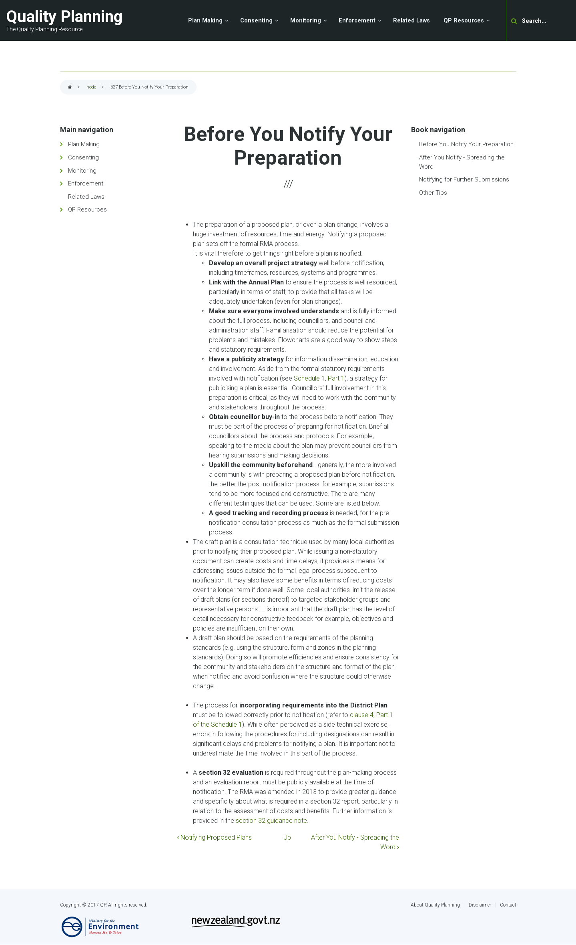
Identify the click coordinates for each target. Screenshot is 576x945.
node (91, 87)
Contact (508, 905)
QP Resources (87, 209)
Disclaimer (480, 905)
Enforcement (85, 183)
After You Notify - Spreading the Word (462, 162)
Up (287, 837)
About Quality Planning (435, 905)
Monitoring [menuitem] (305, 20)
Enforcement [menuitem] (357, 20)
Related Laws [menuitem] (411, 20)
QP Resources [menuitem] (464, 20)
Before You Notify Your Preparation (466, 144)
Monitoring (82, 170)
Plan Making (84, 144)
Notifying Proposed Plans (214, 837)
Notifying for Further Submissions (464, 179)
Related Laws (86, 196)
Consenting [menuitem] (256, 20)
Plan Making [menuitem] (205, 20)
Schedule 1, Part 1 (319, 378)
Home (70, 87)
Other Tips (433, 192)
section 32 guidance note (271, 820)
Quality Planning (64, 16)
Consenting (83, 157)
